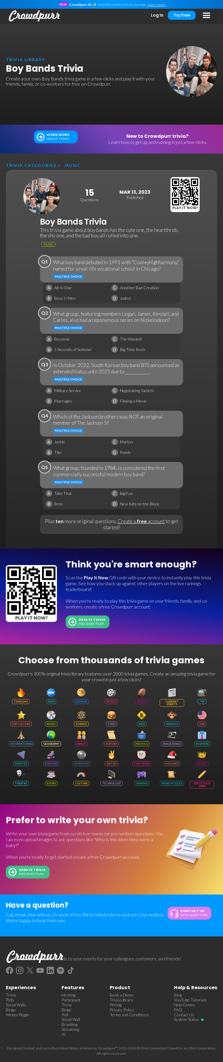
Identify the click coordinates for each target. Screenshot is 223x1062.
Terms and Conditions (129, 1014)
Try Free (181, 15)
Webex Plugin (17, 1014)
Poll (65, 1014)
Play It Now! (185, 207)
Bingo (11, 1010)
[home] (33, 16)
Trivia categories (31, 165)
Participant (71, 1000)
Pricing (115, 1005)
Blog (178, 995)
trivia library (25, 59)
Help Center (184, 1005)
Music (73, 165)
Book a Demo (122, 995)
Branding (69, 1024)
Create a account (141, 521)
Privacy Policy (122, 1010)
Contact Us (184, 1014)
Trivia (11, 995)
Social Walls (16, 1005)
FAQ (178, 1010)
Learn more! (156, 4)
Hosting (68, 995)
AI (64, 1034)
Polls (10, 1000)
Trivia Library (121, 1000)
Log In (157, 15)
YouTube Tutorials (190, 1000)
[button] (207, 16)
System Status (186, 1019)
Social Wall (71, 1019)
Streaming (70, 1029)
